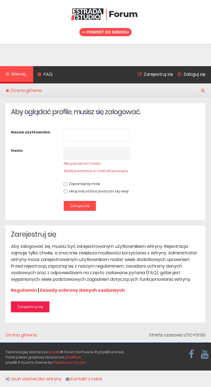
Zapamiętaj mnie (82, 183)
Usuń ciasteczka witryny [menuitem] (33, 379)
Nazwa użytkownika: (31, 132)
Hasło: (17, 150)
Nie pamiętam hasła (82, 163)
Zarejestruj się (30, 306)
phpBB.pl (73, 357)
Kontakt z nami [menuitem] (84, 379)
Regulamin (24, 290)
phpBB (54, 352)
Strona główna (21, 335)
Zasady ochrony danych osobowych (82, 290)
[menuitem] (45, 75)
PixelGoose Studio (69, 362)
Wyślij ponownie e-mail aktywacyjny (96, 171)
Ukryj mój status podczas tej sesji (96, 191)
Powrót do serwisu (105, 32)
